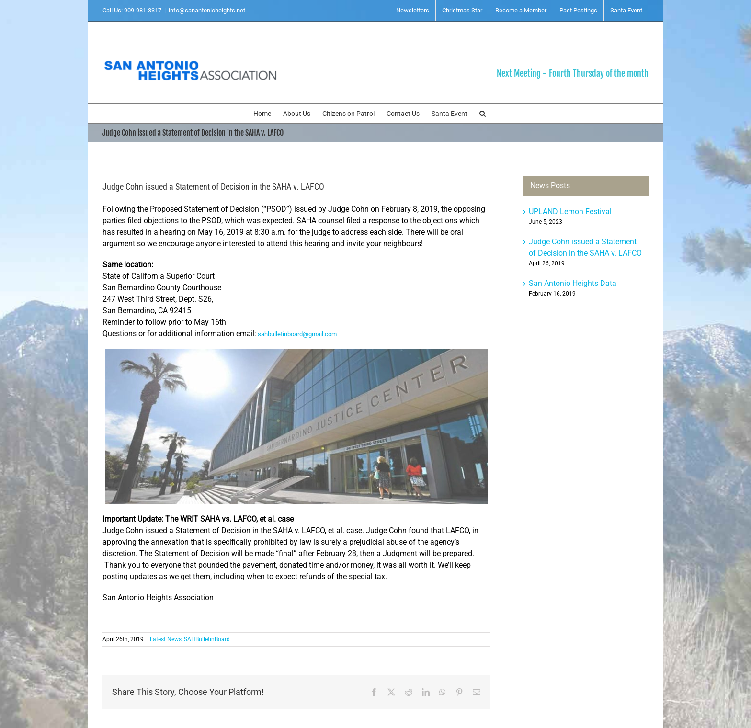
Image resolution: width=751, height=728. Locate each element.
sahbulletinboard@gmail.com (297, 334)
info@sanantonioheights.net (207, 10)
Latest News (166, 639)
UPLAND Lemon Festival (570, 211)
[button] (482, 113)
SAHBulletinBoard (207, 639)
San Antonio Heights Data (572, 283)
